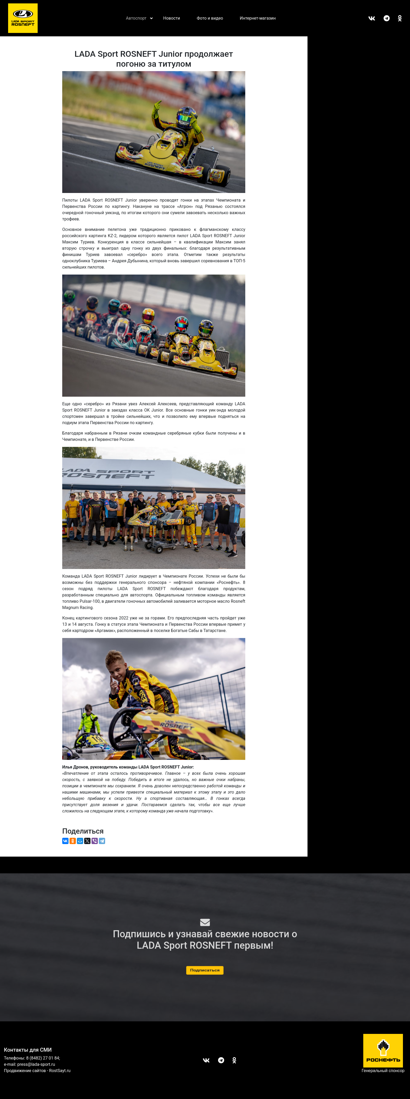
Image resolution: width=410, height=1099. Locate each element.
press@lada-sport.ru (36, 1064)
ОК (396, 18)
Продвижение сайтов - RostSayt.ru (37, 1070)
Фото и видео (210, 18)
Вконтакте (367, 18)
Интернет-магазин (258, 18)
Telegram (382, 18)
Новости (171, 18)
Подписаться (205, 970)
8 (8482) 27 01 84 (42, 1058)
